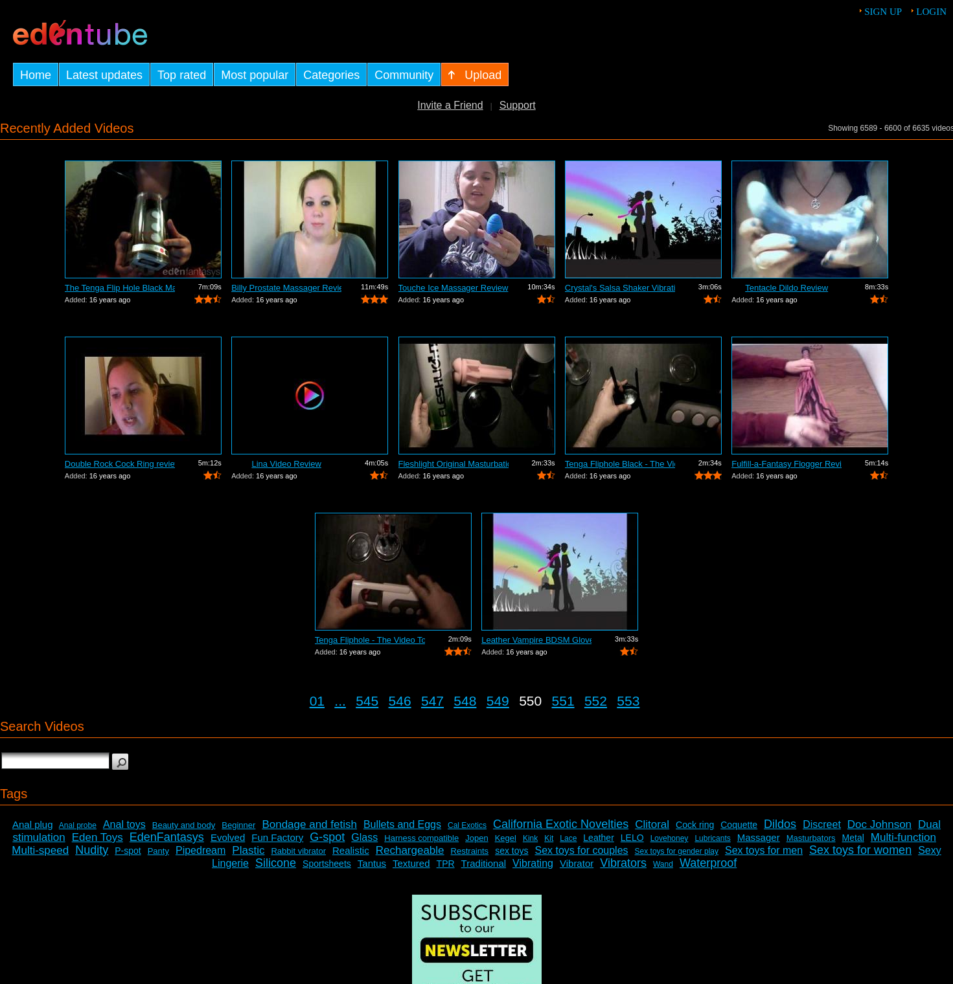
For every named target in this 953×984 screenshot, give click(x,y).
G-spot (327, 837)
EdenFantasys (167, 837)
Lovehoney (669, 838)
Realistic (350, 850)
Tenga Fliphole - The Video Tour (370, 640)
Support (517, 105)
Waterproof (708, 862)
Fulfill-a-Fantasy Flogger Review (786, 464)
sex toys (511, 850)
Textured (411, 863)
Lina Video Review (286, 464)
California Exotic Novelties (560, 824)
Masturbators (811, 838)
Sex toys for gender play (676, 851)
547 (432, 700)
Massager (758, 837)
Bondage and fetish (309, 824)
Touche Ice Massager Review (453, 288)
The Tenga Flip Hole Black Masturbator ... (120, 288)
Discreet (822, 824)
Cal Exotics (467, 825)
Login (931, 11)
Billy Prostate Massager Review (286, 288)
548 (465, 700)
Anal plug (32, 824)
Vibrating (532, 863)
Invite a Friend (450, 105)
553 (628, 700)
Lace (568, 838)
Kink (530, 838)
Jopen (476, 838)
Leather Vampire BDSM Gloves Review (536, 640)
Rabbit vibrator (298, 851)
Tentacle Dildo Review (786, 288)
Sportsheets (327, 863)
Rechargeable (410, 850)
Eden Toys (97, 837)
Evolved (228, 837)
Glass (364, 837)
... (340, 700)
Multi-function (903, 837)
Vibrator (576, 863)
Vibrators (623, 862)
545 (367, 700)
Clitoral (652, 824)
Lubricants (712, 838)
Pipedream (200, 850)
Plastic (248, 850)
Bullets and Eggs (402, 824)
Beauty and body (184, 825)
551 (563, 700)
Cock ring (695, 825)
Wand (663, 864)
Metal (853, 838)
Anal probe (78, 825)
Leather (598, 838)
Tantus (372, 863)
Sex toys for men (764, 850)
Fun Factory (277, 837)
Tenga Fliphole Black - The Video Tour (620, 464)
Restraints (470, 851)
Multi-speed (40, 850)
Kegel (505, 838)
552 (595, 700)
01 (317, 700)
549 (498, 700)
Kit (548, 838)
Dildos (780, 824)
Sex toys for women (860, 850)
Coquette (738, 825)
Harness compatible (421, 838)
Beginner (238, 825)
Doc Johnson (879, 824)
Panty (158, 851)
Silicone (275, 862)
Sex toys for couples (581, 850)
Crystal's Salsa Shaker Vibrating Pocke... (620, 288)
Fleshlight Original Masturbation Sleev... (453, 464)
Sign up (883, 11)
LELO (632, 838)
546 (400, 700)
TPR (446, 863)
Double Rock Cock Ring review (120, 464)
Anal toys (124, 824)
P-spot (128, 850)
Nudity (91, 850)
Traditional (483, 863)
